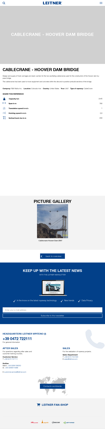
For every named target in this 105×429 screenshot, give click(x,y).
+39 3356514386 (11, 368)
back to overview (53, 256)
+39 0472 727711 (11, 359)
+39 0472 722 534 (71, 357)
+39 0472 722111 (17, 338)
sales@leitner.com (70, 359)
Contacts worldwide (52, 386)
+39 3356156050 (14, 366)
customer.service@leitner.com (15, 372)
